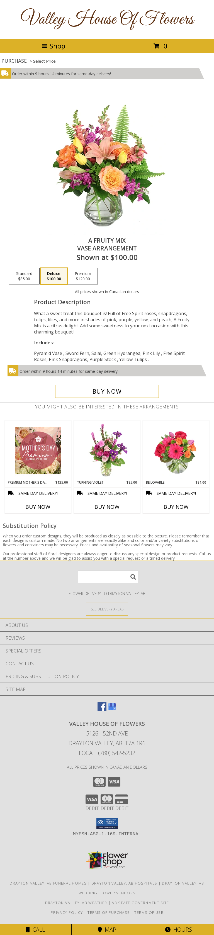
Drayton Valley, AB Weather (76, 902)
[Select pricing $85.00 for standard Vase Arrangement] (24, 276)
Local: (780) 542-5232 (107, 753)
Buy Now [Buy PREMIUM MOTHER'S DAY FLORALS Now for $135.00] (37, 506)
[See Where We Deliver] (107, 609)
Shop (53, 45)
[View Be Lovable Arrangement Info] (176, 450)
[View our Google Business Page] (112, 709)
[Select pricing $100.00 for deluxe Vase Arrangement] (54, 276)
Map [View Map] (107, 929)
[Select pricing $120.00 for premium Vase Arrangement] (83, 276)
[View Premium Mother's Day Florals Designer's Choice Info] (38, 450)
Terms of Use (148, 912)
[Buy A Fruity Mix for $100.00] (107, 391)
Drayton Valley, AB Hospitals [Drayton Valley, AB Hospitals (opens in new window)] (124, 883)
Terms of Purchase (108, 912)
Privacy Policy (67, 912)
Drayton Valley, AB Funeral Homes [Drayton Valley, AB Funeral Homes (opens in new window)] (48, 883)
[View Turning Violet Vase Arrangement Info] (107, 450)
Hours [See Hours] (178, 929)
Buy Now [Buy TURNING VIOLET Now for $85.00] (107, 506)
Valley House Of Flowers (107, 19)
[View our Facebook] (102, 709)
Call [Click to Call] (35, 929)
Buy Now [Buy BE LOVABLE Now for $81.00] (176, 506)
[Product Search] (108, 577)
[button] (107, 823)
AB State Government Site (140, 902)
